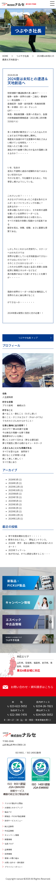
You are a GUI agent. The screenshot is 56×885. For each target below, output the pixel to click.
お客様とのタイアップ (14, 807)
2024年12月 (14, 514)
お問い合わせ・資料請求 (14, 862)
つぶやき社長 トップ (28, 337)
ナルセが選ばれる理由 (14, 803)
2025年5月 (13, 500)
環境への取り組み (12, 858)
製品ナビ (8, 812)
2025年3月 (13, 504)
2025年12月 (14, 486)
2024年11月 (14, 518)
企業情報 (8, 849)
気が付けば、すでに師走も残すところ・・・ (29, 553)
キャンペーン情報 (12, 835)
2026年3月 (13, 479)
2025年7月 (13, 497)
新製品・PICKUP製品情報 (15, 816)
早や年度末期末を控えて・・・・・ (25, 535)
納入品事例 (9, 826)
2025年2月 (13, 507)
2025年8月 (13, 493)
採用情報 (8, 853)
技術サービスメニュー (14, 820)
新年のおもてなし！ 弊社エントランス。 (28, 539)
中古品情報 (9, 830)
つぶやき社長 (22, 55)
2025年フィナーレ (17, 550)
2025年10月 (14, 490)
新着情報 (8, 839)
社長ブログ (9, 843)
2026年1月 (13, 483)
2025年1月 (13, 511)
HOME (5, 55)
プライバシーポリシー (14, 866)
